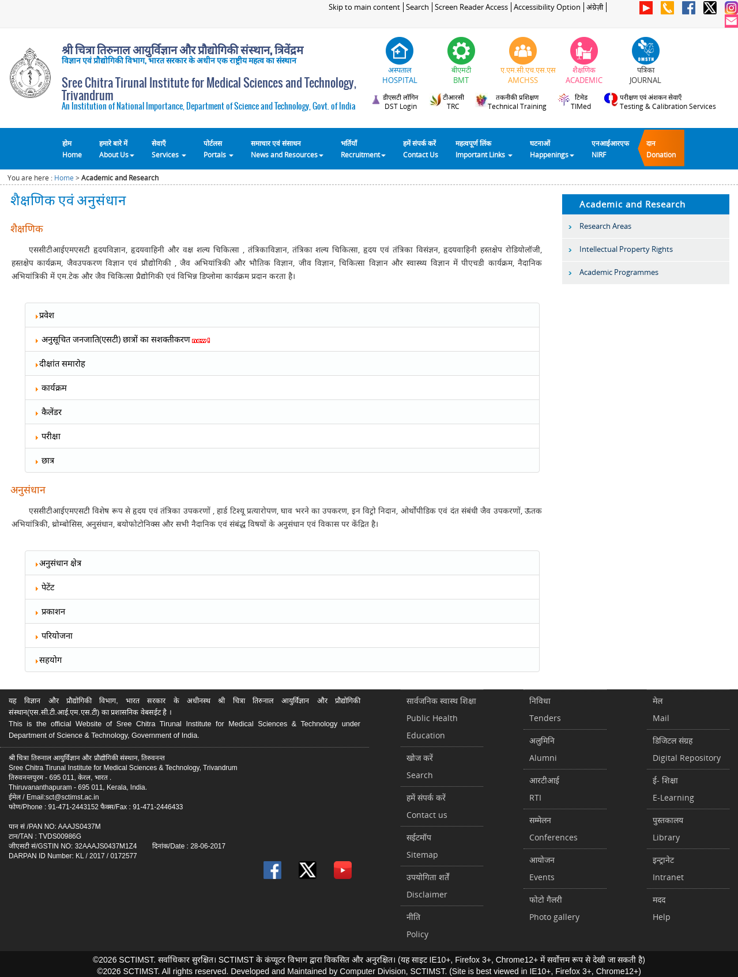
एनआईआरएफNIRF (610, 148)
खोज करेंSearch (419, 766)
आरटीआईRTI (544, 789)
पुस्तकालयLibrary (668, 828)
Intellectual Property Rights (626, 249)
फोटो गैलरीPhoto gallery (554, 908)
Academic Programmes (618, 272)
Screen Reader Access (471, 7)
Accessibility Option (547, 7)
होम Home (72, 148)
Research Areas (605, 226)
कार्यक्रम (50, 387)
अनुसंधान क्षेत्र (57, 562)
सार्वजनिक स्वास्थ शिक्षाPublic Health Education (441, 718)
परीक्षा (47, 436)
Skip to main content (364, 7)
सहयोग (48, 659)
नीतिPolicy (417, 925)
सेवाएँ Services (169, 148)
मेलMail (661, 709)
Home (64, 178)
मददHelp (662, 908)
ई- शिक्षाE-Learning (673, 789)
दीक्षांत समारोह (59, 363)
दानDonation (661, 148)
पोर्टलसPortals (219, 148)
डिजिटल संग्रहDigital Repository (687, 749)
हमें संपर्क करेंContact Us (420, 148)
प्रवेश (44, 314)
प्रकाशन (49, 611)
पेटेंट (44, 587)
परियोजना (53, 635)
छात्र (44, 460)
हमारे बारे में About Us (116, 148)
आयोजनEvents (542, 868)
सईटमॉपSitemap (422, 846)
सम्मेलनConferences (553, 828)
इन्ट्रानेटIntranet (668, 868)
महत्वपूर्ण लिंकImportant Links (484, 148)
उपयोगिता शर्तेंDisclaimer (427, 886)
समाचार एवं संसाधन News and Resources (287, 148)
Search (417, 7)
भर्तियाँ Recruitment (363, 148)
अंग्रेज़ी (594, 7)
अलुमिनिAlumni (543, 749)
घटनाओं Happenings (552, 148)
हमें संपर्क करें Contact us (426, 806)
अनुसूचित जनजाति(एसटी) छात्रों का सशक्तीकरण (122, 339)
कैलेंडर (48, 411)
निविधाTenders (545, 709)
